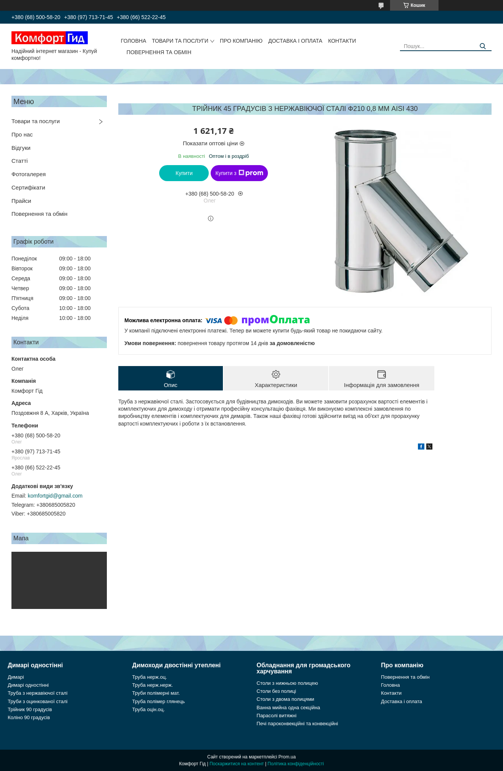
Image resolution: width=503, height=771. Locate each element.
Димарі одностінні (28, 685)
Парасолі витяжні (276, 715)
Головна (133, 41)
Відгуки (21, 148)
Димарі (16, 677)
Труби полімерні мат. (156, 693)
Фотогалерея (28, 174)
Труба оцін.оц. (148, 709)
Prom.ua (287, 757)
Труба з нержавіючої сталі (38, 693)
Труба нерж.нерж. (152, 685)
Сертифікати (28, 187)
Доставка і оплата (295, 41)
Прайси (21, 201)
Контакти (342, 41)
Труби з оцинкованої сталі (38, 701)
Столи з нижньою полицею (287, 683)
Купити (184, 173)
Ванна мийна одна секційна (288, 707)
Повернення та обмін (159, 52)
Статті (19, 160)
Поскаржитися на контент (237, 763)
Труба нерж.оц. (149, 677)
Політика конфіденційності (296, 763)
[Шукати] (483, 46)
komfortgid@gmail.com (55, 496)
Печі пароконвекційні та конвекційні (297, 723)
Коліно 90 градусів (29, 717)
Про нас (22, 134)
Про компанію (241, 41)
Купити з (239, 173)
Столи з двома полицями (285, 699)
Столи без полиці (276, 691)
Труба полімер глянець (158, 701)
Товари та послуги (180, 41)
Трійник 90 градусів (30, 709)
